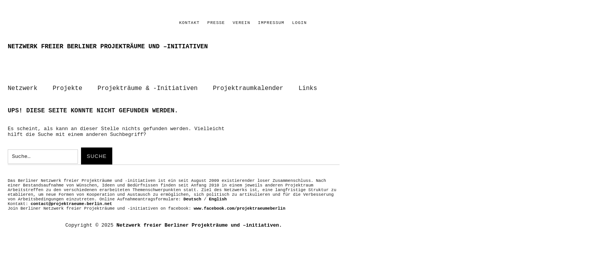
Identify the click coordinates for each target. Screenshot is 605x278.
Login (299, 22)
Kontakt (189, 22)
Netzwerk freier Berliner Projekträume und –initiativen (108, 46)
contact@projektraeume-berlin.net (71, 204)
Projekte (67, 88)
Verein (241, 22)
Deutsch (192, 199)
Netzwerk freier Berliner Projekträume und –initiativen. (199, 225)
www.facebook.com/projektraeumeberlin (240, 208)
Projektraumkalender (248, 88)
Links (308, 88)
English (218, 199)
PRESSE (216, 22)
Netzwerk (22, 88)
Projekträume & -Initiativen (148, 88)
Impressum (271, 22)
